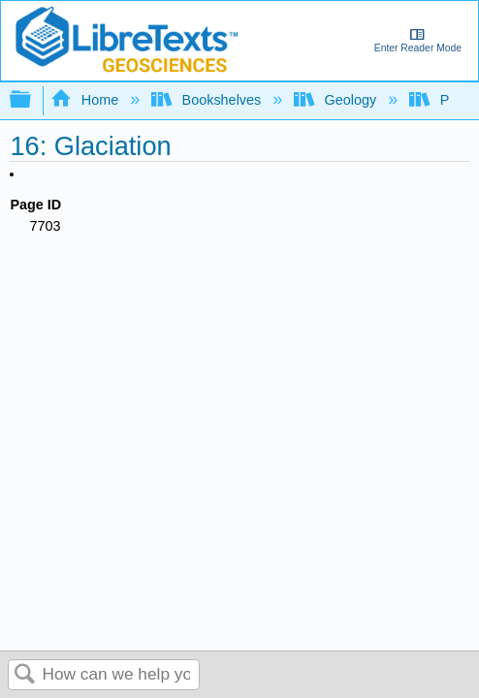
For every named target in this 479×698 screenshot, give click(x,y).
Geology (337, 100)
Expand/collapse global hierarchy (33, 100)
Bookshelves (208, 100)
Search (25, 675)
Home (86, 100)
